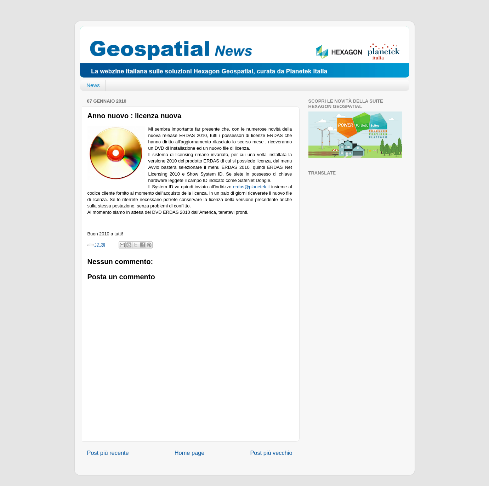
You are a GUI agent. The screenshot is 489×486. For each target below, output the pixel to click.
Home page (190, 453)
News (93, 85)
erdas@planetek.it (251, 186)
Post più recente (108, 453)
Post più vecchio (271, 453)
